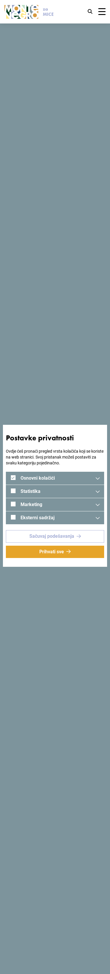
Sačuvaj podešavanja (51, 536)
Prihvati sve (51, 551)
